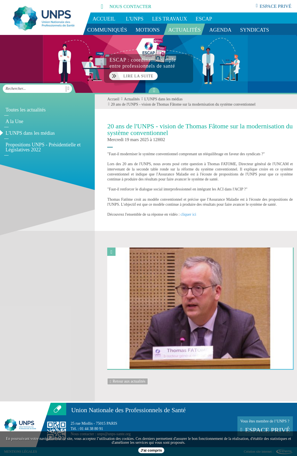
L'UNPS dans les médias (30, 133)
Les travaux (169, 19)
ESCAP (204, 19)
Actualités (184, 30)
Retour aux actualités (127, 381)
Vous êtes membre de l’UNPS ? (265, 426)
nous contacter (120, 6)
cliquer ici (188, 214)
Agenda (220, 30)
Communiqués (107, 30)
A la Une (14, 121)
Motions (148, 30)
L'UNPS (135, 19)
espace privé (273, 6)
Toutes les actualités (26, 110)
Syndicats (254, 30)
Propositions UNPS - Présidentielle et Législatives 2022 (43, 147)
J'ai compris (151, 450)
